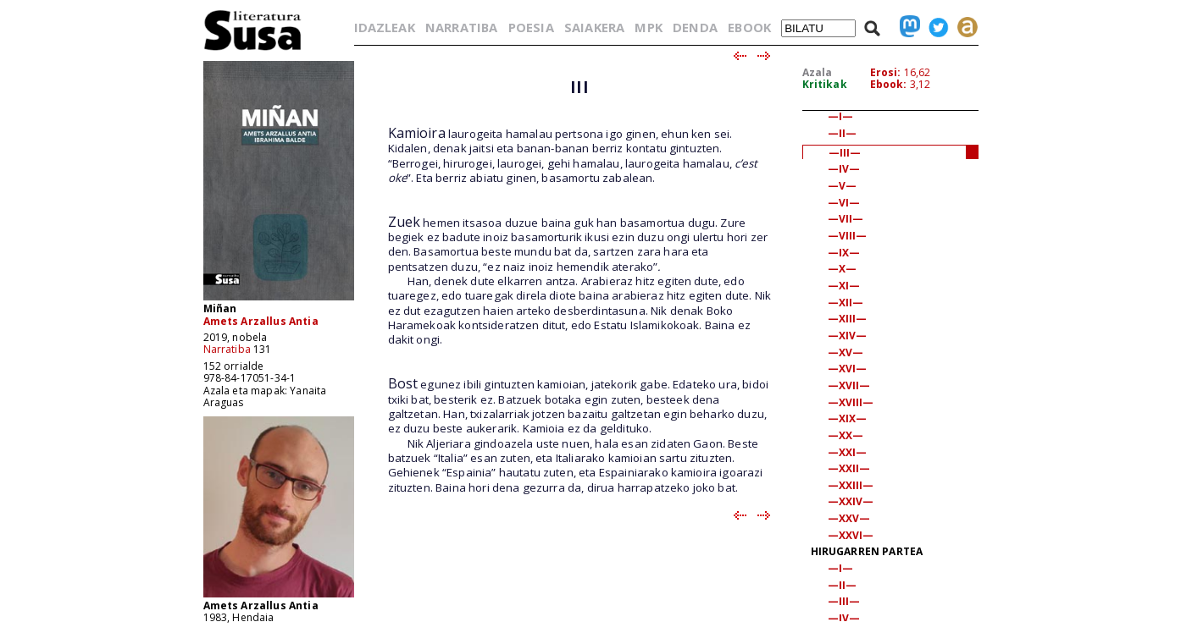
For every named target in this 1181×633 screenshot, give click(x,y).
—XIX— (848, 418)
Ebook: (888, 84)
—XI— (844, 285)
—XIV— (848, 335)
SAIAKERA (594, 27)
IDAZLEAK (384, 27)
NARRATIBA (461, 27)
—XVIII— (851, 402)
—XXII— (849, 468)
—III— (845, 153)
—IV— (844, 169)
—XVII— (849, 385)
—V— (842, 186)
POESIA (531, 27)
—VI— (844, 202)
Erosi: (885, 72)
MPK (648, 27)
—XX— (846, 435)
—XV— (846, 352)
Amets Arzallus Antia (261, 321)
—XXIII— (851, 485)
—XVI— (848, 368)
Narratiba (227, 349)
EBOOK (749, 27)
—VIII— (848, 235)
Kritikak (824, 84)
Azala (817, 72)
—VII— (846, 219)
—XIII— (848, 318)
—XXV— (849, 518)
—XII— (846, 302)
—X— (842, 268)
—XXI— (848, 452)
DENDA (695, 27)
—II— (842, 133)
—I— (840, 116)
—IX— (844, 252)
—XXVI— (851, 535)
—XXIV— (851, 501)
